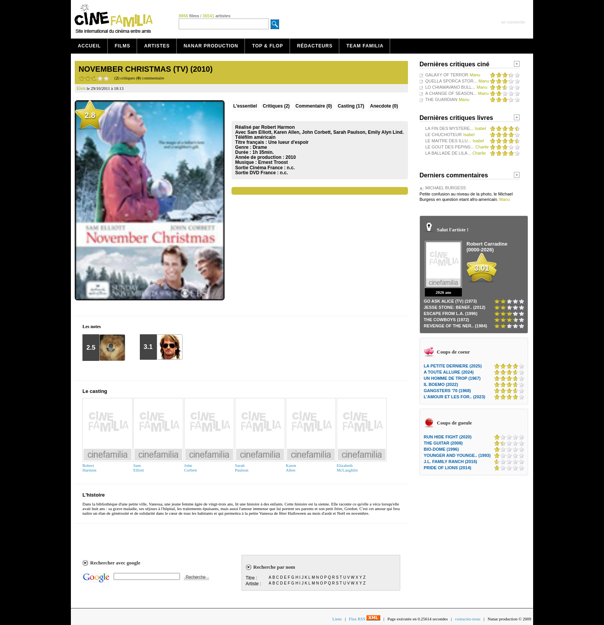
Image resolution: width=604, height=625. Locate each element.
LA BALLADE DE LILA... (448, 153)
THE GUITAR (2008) (443, 443)
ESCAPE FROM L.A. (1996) (450, 313)
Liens (337, 619)
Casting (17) (351, 106)
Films (123, 46)
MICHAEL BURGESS (445, 187)
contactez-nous (467, 619)
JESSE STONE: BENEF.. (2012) (454, 307)
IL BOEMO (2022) (441, 384)
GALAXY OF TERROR (446, 74)
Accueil (89, 46)
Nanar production (211, 46)
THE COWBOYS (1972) (446, 319)
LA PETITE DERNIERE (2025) (453, 366)
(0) (313, 106)
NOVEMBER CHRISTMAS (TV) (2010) (146, 69)
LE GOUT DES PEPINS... (449, 147)
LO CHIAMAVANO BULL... (450, 87)
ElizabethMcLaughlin (347, 467)
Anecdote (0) (384, 106)
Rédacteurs (314, 46)
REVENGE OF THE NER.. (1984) (455, 325)
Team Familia (364, 46)
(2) (276, 106)
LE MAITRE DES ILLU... (448, 140)
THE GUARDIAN (441, 99)
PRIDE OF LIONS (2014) (447, 467)
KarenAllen (291, 467)
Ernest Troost (273, 162)
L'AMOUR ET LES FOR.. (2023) (454, 396)
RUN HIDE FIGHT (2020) (447, 437)
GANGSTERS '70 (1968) (447, 390)
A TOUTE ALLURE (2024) (449, 372)
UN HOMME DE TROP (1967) (452, 378)
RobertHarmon (89, 467)
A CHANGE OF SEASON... (450, 93)
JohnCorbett (190, 467)
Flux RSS (364, 619)
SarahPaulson (241, 467)
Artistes (157, 46)
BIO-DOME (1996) (441, 449)
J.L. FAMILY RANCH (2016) (450, 461)
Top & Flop (267, 46)
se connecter (513, 22)
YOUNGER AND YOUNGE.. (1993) (457, 455)
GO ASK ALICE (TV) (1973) (450, 301)
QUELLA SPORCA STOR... (451, 81)
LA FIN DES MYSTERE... (449, 128)
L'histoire (93, 495)
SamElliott (138, 467)
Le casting (94, 391)
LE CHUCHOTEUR (443, 134)
